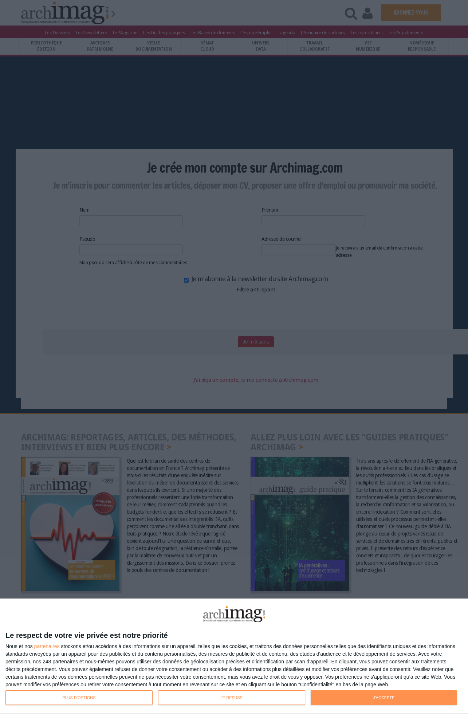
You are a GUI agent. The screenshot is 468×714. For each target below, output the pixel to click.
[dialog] (234, 656)
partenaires (47, 646)
